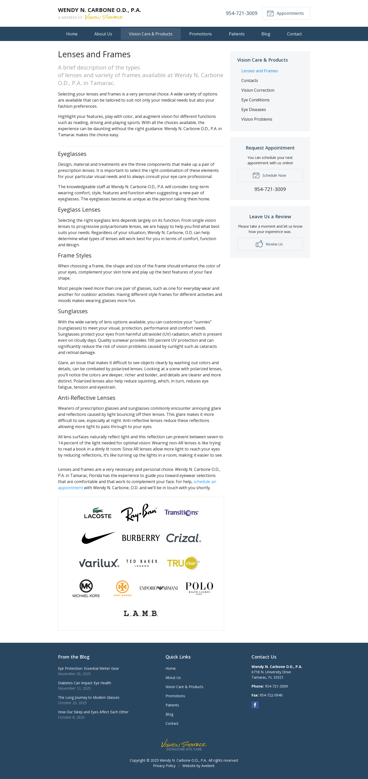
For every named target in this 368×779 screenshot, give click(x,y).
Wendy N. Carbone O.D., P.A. (183, 760)
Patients (237, 34)
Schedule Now (269, 175)
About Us (103, 34)
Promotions (200, 34)
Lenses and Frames (259, 71)
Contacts (249, 80)
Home (72, 34)
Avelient (207, 765)
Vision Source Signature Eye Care (184, 744)
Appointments (285, 13)
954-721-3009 (241, 13)
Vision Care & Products (150, 34)
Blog (265, 34)
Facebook (255, 704)
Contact (294, 34)
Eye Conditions (255, 100)
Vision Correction (257, 90)
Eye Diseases (253, 109)
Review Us (269, 243)
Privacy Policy (164, 765)
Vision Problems (256, 119)
